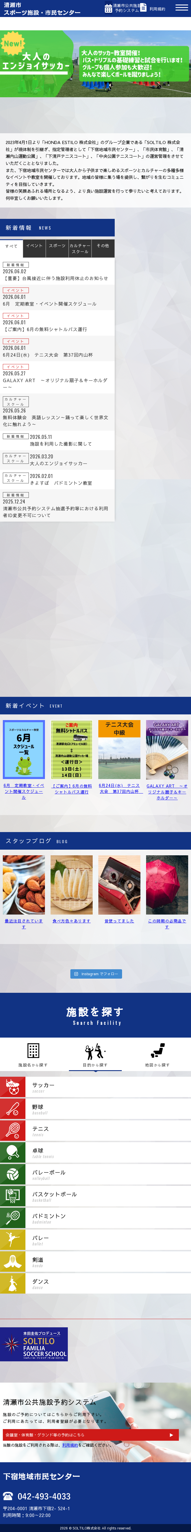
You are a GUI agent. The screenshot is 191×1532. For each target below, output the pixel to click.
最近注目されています (24, 924)
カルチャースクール (80, 248)
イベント (34, 245)
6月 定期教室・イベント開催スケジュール (24, 791)
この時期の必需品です (167, 924)
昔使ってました (119, 921)
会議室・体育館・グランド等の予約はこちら (45, 1435)
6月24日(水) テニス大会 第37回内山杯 (121, 788)
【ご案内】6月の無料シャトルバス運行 (71, 789)
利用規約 (70, 1445)
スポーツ (57, 245)
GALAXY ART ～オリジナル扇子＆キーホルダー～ (167, 792)
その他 (103, 245)
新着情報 (16, 265)
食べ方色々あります (72, 921)
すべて (11, 246)
